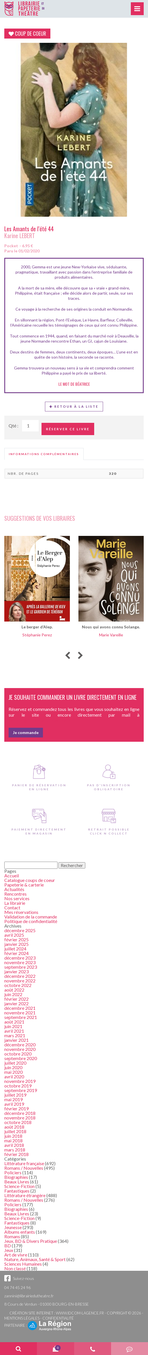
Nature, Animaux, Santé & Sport (35, 1259)
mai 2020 (13, 1072)
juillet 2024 (15, 948)
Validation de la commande (30, 916)
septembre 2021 (20, 1017)
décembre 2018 (19, 1113)
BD (7, 1245)
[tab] (44, 454)
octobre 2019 (17, 1085)
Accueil (11, 875)
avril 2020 (14, 1076)
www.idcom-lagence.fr (80, 1313)
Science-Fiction (19, 1186)
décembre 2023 (19, 957)
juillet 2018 (15, 1131)
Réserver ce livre (68, 429)
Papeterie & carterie (24, 884)
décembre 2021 (19, 1008)
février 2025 (16, 939)
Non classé (15, 1268)
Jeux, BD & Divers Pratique (30, 1241)
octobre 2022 (17, 985)
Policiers (12, 1172)
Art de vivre (15, 1254)
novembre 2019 (19, 1081)
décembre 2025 (19, 930)
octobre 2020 (17, 1053)
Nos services (16, 898)
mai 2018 (13, 1140)
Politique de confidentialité (30, 921)
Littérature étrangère (25, 1195)
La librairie (14, 903)
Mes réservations (21, 912)
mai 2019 (13, 1099)
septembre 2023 (20, 967)
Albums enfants (19, 1232)
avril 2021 (14, 1031)
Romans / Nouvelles (23, 1168)
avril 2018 (14, 1145)
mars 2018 (14, 1149)
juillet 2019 (15, 1094)
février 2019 (16, 1108)
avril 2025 (14, 935)
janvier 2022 (16, 1003)
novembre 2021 (19, 1012)
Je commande (26, 732)
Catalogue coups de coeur (29, 880)
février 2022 (16, 999)
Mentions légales (22, 1318)
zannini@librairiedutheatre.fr (29, 1295)
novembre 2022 (19, 980)
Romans (12, 1236)
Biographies (16, 1177)
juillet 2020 (15, 1062)
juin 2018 (13, 1136)
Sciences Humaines (23, 1263)
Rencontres (15, 893)
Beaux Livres (16, 1181)
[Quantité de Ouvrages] (30, 425)
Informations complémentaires (44, 454)
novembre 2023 (19, 962)
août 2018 (14, 1126)
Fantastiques (16, 1190)
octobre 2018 (17, 1122)
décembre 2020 (19, 1044)
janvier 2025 (16, 944)
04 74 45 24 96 (17, 1287)
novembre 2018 (19, 1117)
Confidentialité (58, 1318)
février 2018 (16, 1154)
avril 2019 (14, 1104)
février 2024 (16, 953)
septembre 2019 (20, 1090)
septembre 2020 (20, 1058)
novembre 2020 (19, 1049)
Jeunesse (13, 1227)
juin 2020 (13, 1067)
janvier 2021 (16, 1040)
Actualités (14, 889)
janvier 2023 (16, 971)
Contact (12, 907)
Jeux (8, 1250)
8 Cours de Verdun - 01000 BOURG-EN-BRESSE (46, 1304)
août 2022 (14, 989)
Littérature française (24, 1163)
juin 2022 (13, 994)
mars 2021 (14, 1035)
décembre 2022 (19, 976)
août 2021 (14, 1021)
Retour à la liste (74, 406)
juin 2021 (13, 1026)
